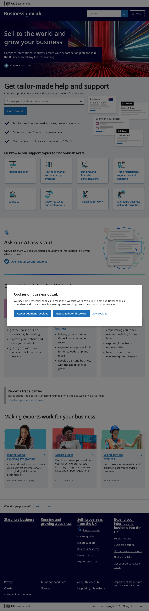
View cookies (99, 313)
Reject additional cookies (71, 313)
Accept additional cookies (32, 313)
